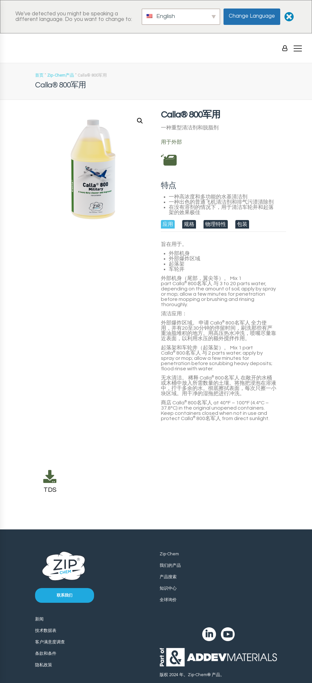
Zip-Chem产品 (60, 75)
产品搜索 (168, 577)
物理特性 (215, 224)
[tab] (168, 224)
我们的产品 (170, 565)
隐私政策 (43, 665)
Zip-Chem (169, 554)
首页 (39, 75)
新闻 (39, 619)
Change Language (252, 16)
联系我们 (64, 595)
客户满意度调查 (50, 642)
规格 (189, 224)
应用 (168, 224)
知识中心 (168, 588)
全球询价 (168, 600)
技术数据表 (45, 630)
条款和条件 (45, 653)
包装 (242, 224)
